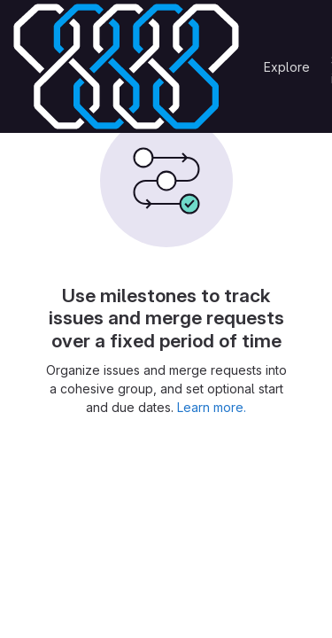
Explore (287, 66)
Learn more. (211, 407)
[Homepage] (126, 66)
